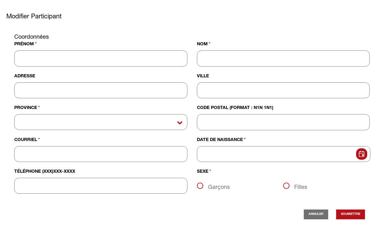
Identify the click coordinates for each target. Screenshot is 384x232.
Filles (300, 186)
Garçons (219, 186)
